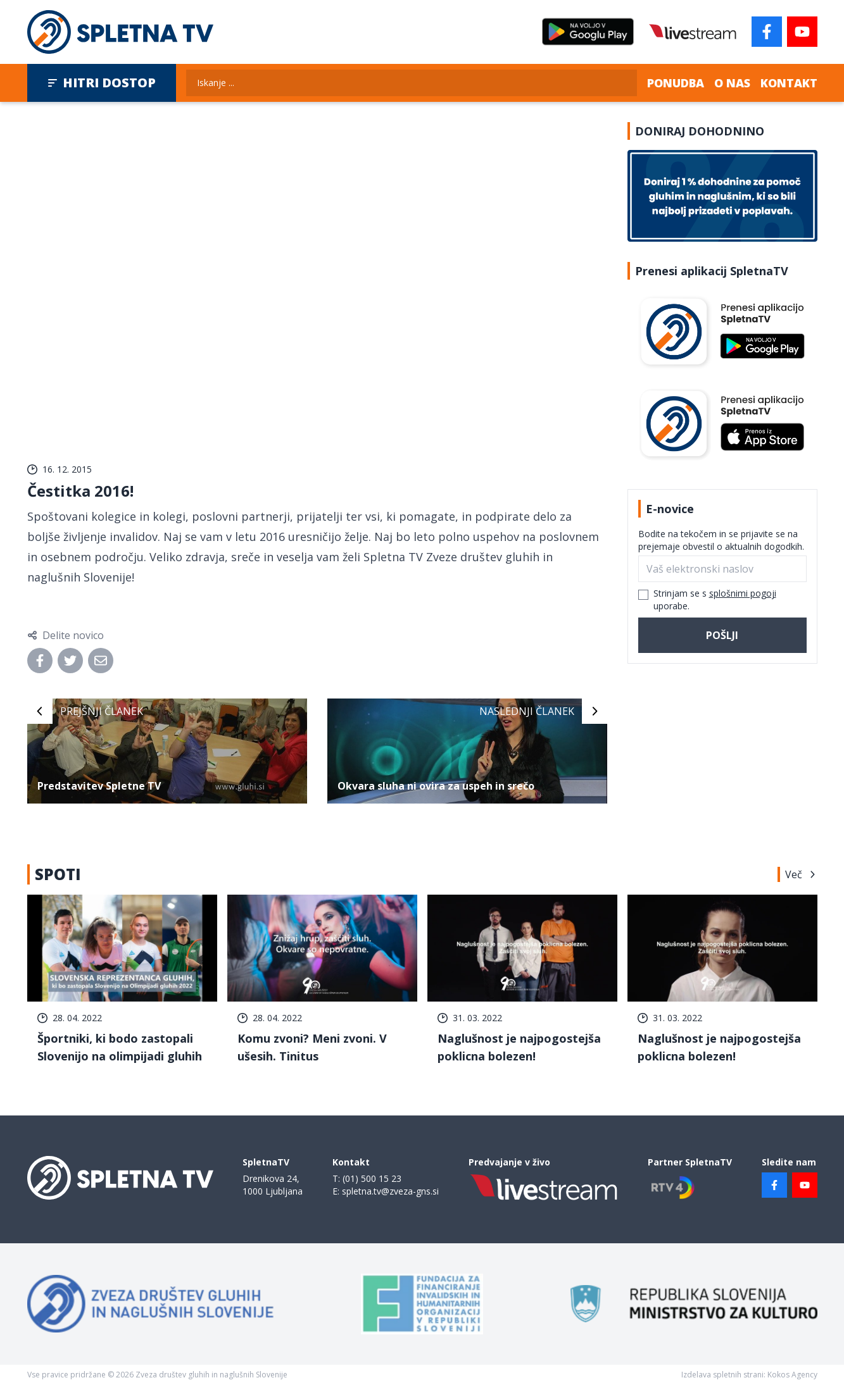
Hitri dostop (101, 82)
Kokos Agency (792, 1374)
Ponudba (675, 82)
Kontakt (788, 82)
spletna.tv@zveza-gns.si (390, 1191)
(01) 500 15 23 (372, 1178)
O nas (732, 82)
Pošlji (722, 635)
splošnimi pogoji (742, 593)
